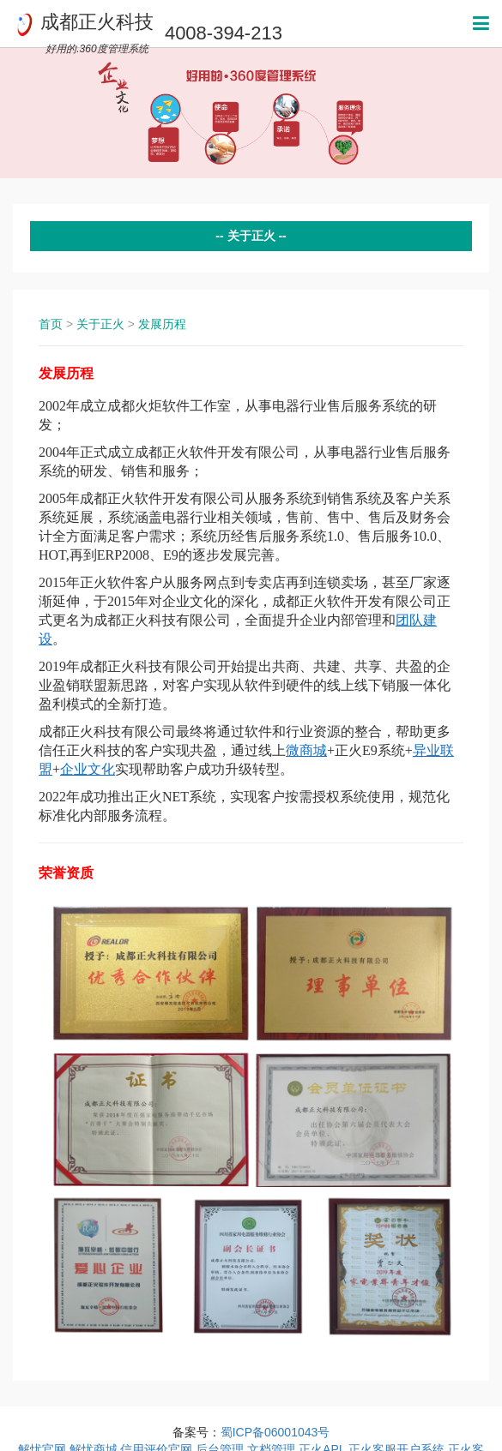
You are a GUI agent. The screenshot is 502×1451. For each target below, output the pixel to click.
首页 (51, 324)
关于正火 (100, 324)
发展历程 (162, 324)
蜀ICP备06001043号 (275, 1432)
